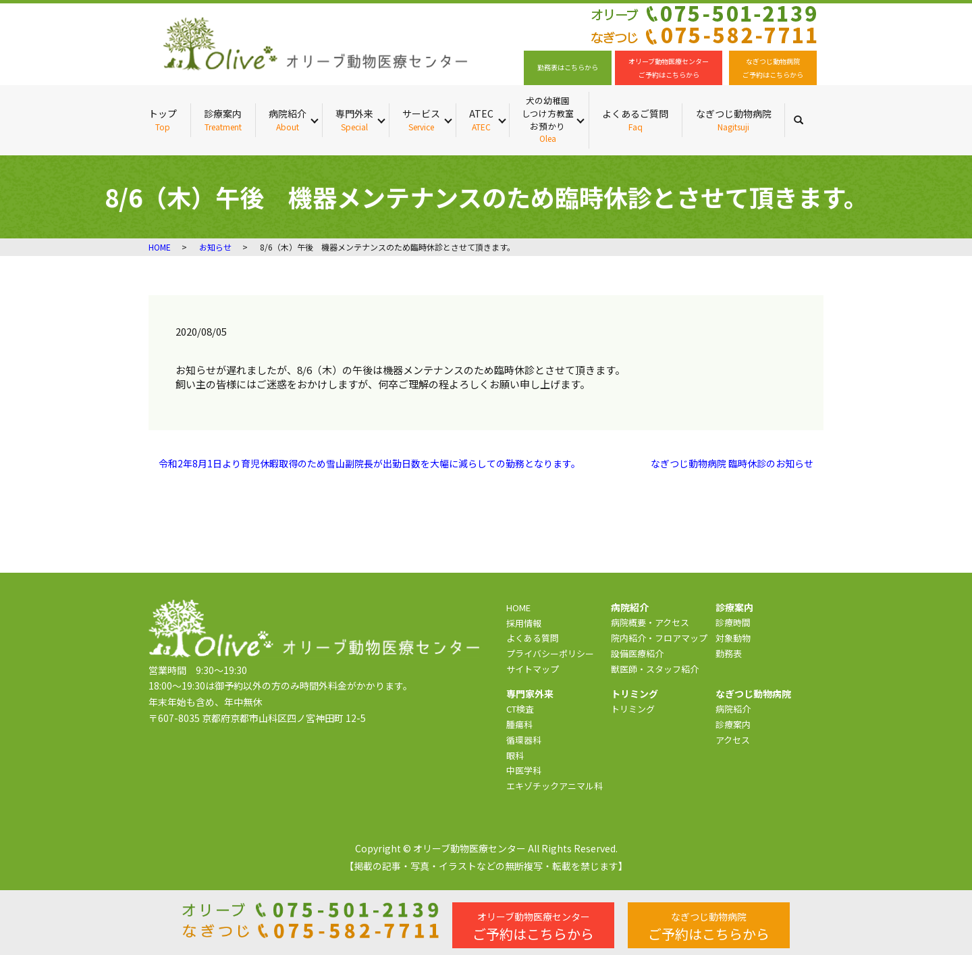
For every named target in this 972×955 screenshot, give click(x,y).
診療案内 (223, 120)
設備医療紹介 (637, 653)
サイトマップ (532, 669)
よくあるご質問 (635, 120)
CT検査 (520, 708)
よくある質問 (532, 637)
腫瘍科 (519, 724)
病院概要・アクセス (650, 622)
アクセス (733, 739)
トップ (162, 120)
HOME (159, 247)
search (805, 119)
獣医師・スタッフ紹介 (655, 669)
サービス (421, 120)
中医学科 (523, 770)
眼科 (515, 755)
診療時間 (733, 622)
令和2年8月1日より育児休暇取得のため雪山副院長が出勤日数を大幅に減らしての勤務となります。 (369, 463)
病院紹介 (287, 120)
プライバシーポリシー (550, 653)
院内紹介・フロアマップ (659, 637)
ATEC (481, 120)
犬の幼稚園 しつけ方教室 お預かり (547, 119)
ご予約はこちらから (533, 927)
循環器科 (523, 739)
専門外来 (354, 120)
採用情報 (523, 623)
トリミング (633, 708)
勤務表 (729, 653)
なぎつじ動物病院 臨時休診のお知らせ (732, 463)
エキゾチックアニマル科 (554, 785)
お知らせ (215, 247)
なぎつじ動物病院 (734, 120)
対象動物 (733, 637)
